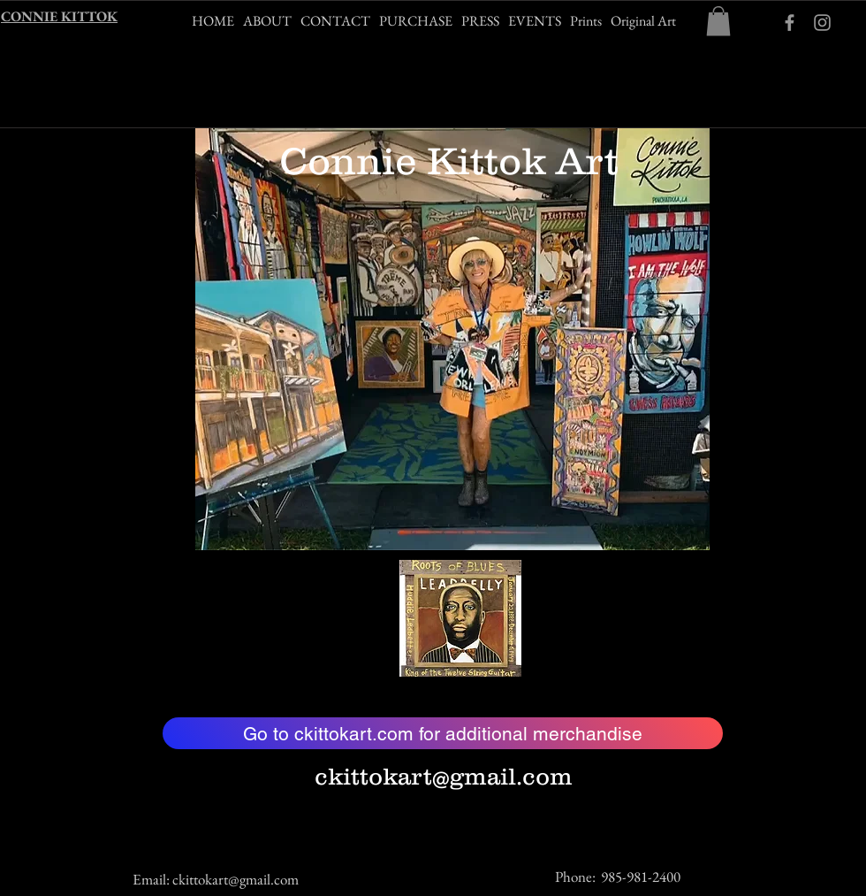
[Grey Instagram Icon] (822, 22)
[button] (718, 20)
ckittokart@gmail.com (444, 776)
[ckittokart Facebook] (790, 22)
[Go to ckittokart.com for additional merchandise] (443, 733)
